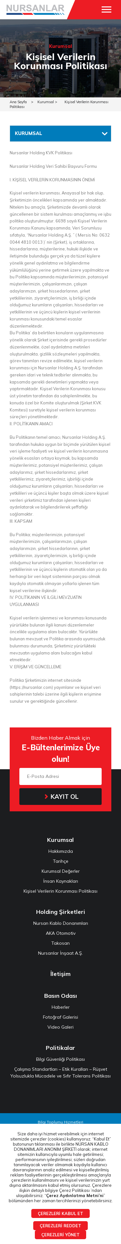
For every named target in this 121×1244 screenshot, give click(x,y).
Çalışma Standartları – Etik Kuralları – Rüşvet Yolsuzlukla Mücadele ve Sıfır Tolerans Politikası (60, 1072)
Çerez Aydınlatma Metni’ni (75, 1195)
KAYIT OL (65, 796)
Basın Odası (60, 995)
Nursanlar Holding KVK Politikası (41, 152)
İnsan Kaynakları (60, 881)
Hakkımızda (60, 851)
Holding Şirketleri (60, 911)
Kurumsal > (47, 102)
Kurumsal (60, 839)
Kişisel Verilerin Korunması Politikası (60, 891)
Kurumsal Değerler (61, 871)
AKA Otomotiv (61, 933)
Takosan (60, 943)
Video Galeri (60, 1027)
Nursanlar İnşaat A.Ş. (60, 953)
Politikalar (60, 1047)
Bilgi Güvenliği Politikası (60, 1059)
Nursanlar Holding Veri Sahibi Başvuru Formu (53, 166)
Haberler (61, 1007)
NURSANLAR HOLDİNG (35, 9)
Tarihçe (60, 861)
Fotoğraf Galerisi (60, 1017)
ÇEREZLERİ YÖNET (60, 1234)
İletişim (60, 974)
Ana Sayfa (18, 102)
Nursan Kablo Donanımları (60, 923)
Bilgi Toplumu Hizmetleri (60, 1122)
